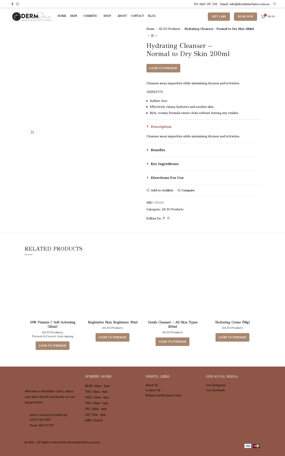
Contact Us (153, 390)
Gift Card (219, 16)
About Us (151, 385)
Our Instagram (216, 385)
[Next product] (156, 36)
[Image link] (46, 377)
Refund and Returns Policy (163, 395)
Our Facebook (215, 390)
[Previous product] (148, 36)
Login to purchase (163, 68)
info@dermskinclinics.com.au (249, 4)
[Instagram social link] (17, 4)
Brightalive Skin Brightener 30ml (113, 322)
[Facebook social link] (12, 4)
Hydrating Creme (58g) (232, 322)
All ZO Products (169, 29)
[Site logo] (32, 16)
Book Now (245, 16)
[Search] (274, 4)
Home (150, 29)
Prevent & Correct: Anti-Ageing (52, 336)
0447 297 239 (208, 4)
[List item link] (52, 425)
